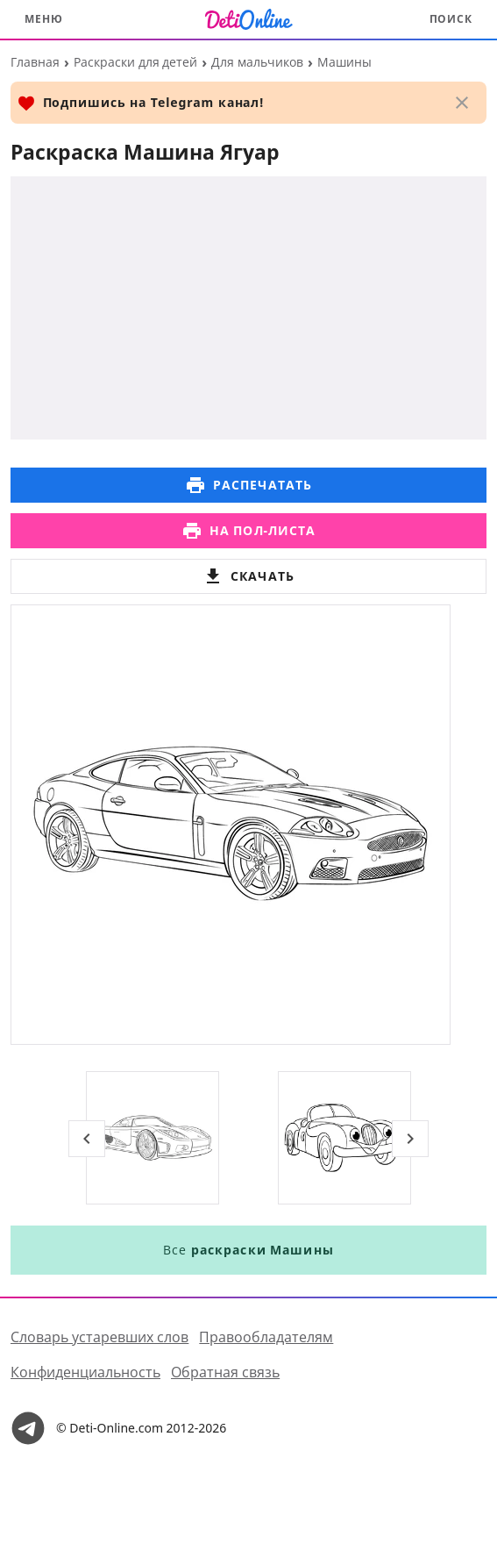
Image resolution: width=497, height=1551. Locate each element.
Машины (344, 62)
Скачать (248, 576)
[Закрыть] (461, 102)
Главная (35, 62)
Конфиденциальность (85, 1372)
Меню (44, 18)
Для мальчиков (257, 62)
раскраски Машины (262, 1250)
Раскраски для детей (135, 62)
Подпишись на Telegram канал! (141, 103)
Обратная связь (225, 1372)
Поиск (451, 18)
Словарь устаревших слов (99, 1337)
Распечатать (248, 485)
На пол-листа (248, 530)
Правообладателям (266, 1337)
